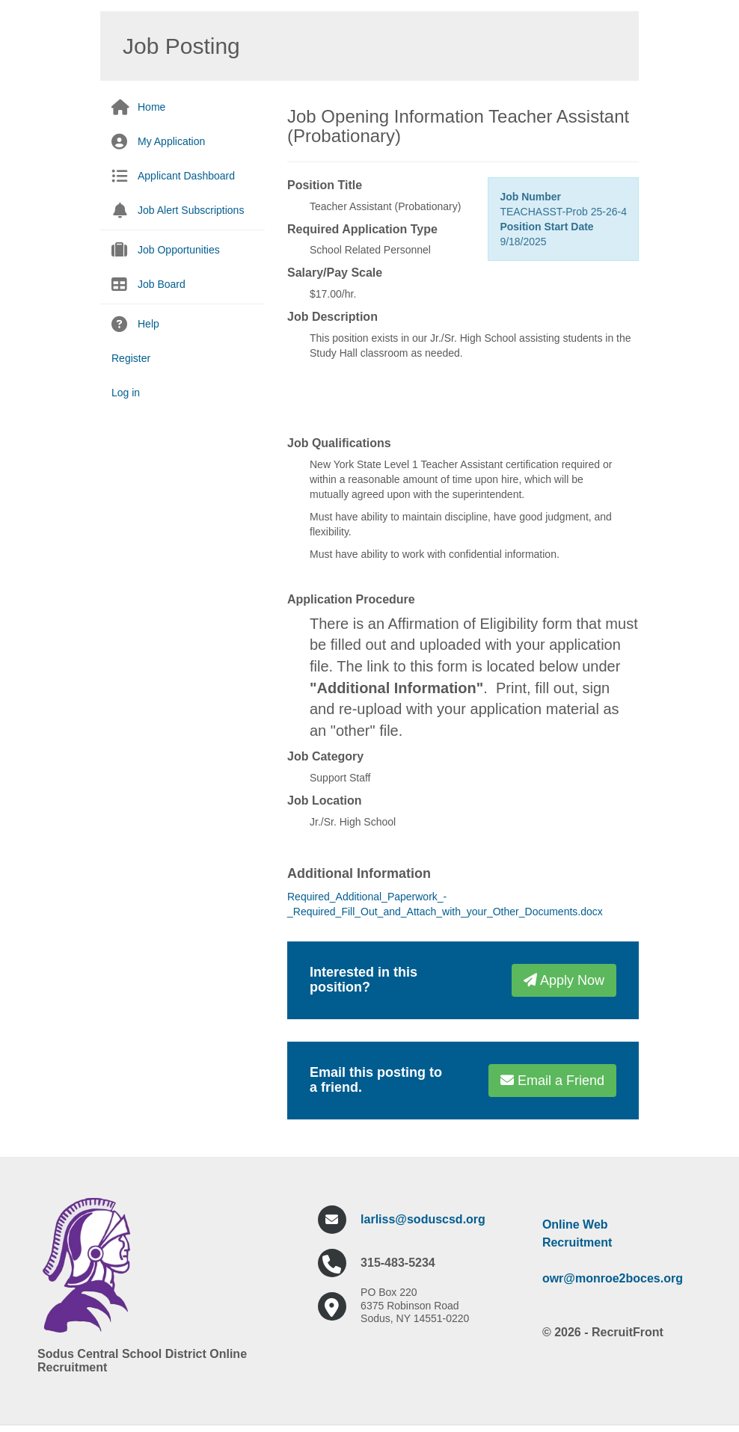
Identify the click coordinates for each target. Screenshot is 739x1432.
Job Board (161, 284)
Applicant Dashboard (186, 176)
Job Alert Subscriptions (191, 210)
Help (148, 324)
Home (151, 107)
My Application (171, 141)
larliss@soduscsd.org (423, 1219)
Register (130, 358)
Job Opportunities (179, 250)
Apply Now (564, 980)
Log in (125, 393)
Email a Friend (552, 1080)
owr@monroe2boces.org (612, 1278)
